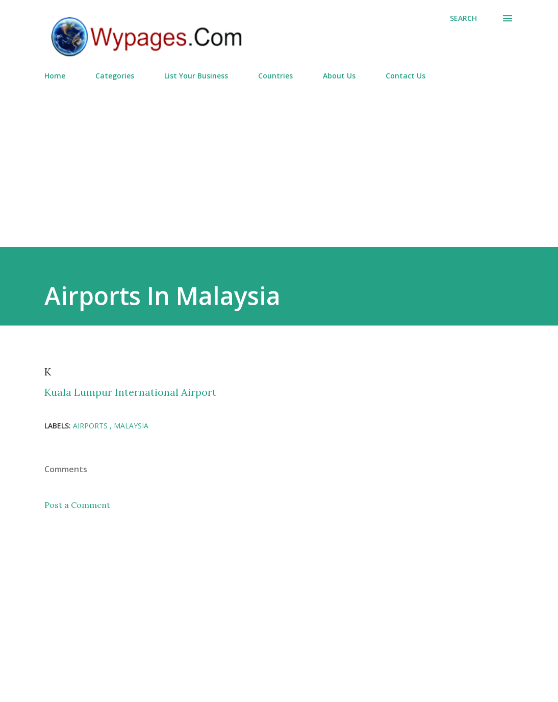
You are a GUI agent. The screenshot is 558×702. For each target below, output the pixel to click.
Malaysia (131, 425)
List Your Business (196, 75)
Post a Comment (77, 505)
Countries (275, 75)
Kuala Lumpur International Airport (130, 392)
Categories (114, 75)
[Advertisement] (279, 159)
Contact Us (405, 75)
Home (54, 75)
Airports (91, 425)
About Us (339, 75)
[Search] (463, 18)
